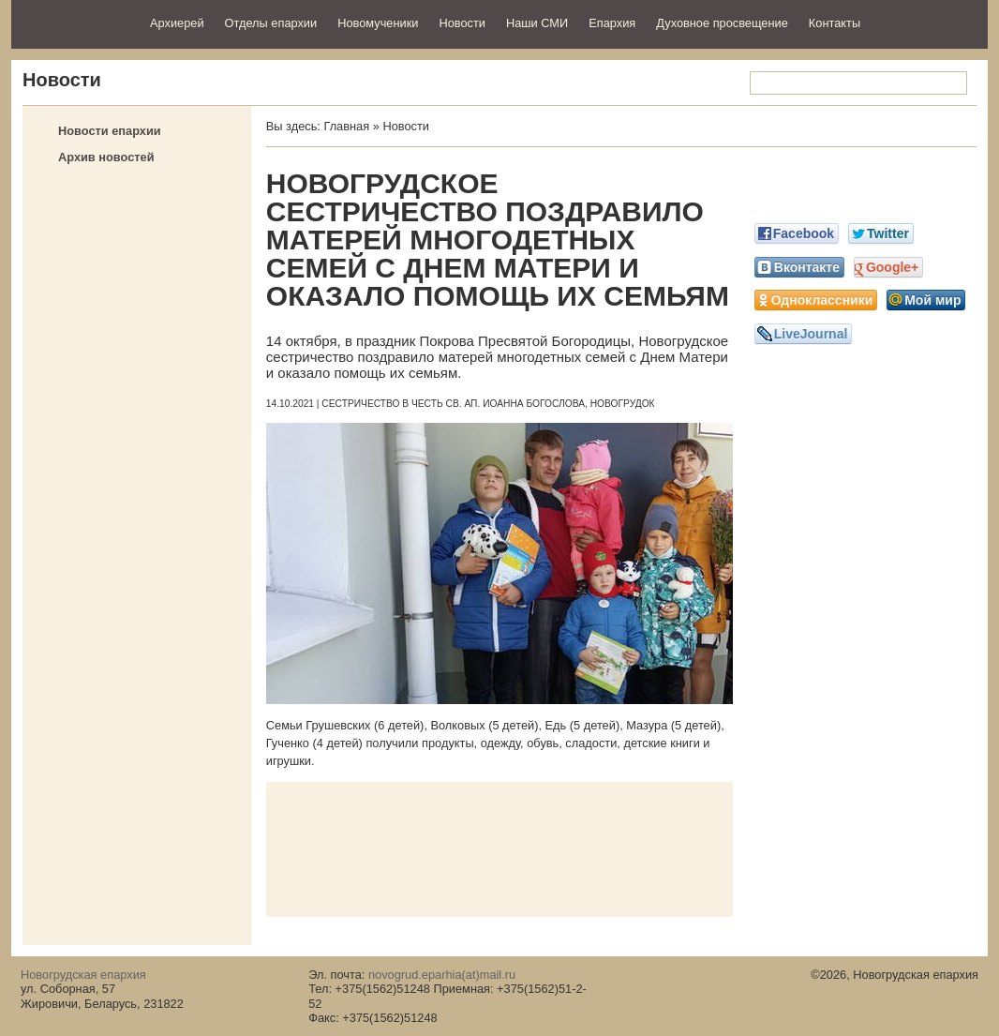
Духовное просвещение (722, 23)
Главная (346, 126)
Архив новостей (106, 157)
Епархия (612, 23)
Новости (462, 23)
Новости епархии (109, 131)
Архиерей (177, 23)
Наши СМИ (537, 23)
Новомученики (377, 23)
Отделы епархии (271, 23)
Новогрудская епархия (74, 22)
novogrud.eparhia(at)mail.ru (441, 975)
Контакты (834, 23)
